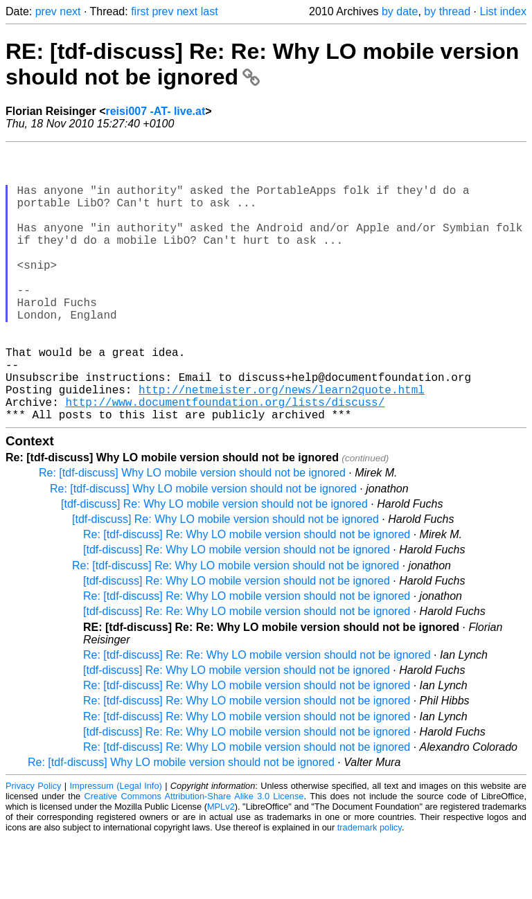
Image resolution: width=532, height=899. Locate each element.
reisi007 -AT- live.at (155, 111)
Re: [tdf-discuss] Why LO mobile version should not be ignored (192, 534)
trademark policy (369, 888)
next (70, 11)
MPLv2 (221, 867)
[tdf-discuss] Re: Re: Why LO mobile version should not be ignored (246, 672)
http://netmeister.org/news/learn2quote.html (282, 444)
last (209, 11)
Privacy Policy (33, 847)
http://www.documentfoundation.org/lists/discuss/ (224, 460)
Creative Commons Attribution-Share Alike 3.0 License (194, 857)
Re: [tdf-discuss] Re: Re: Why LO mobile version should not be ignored (257, 716)
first (140, 11)
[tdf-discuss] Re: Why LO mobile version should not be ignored (214, 565)
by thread (447, 11)
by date (400, 11)
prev (46, 11)
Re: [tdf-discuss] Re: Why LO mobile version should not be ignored (246, 595)
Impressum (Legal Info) (116, 847)
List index (502, 11)
